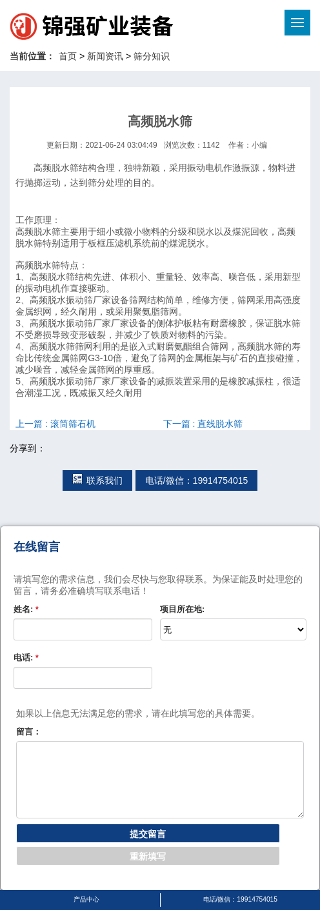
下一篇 (203, 424)
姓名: (26, 609)
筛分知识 (152, 56)
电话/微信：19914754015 (196, 480)
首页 (68, 56)
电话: (26, 657)
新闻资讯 (105, 56)
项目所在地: (182, 609)
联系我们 (97, 480)
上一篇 (55, 424)
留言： (28, 732)
